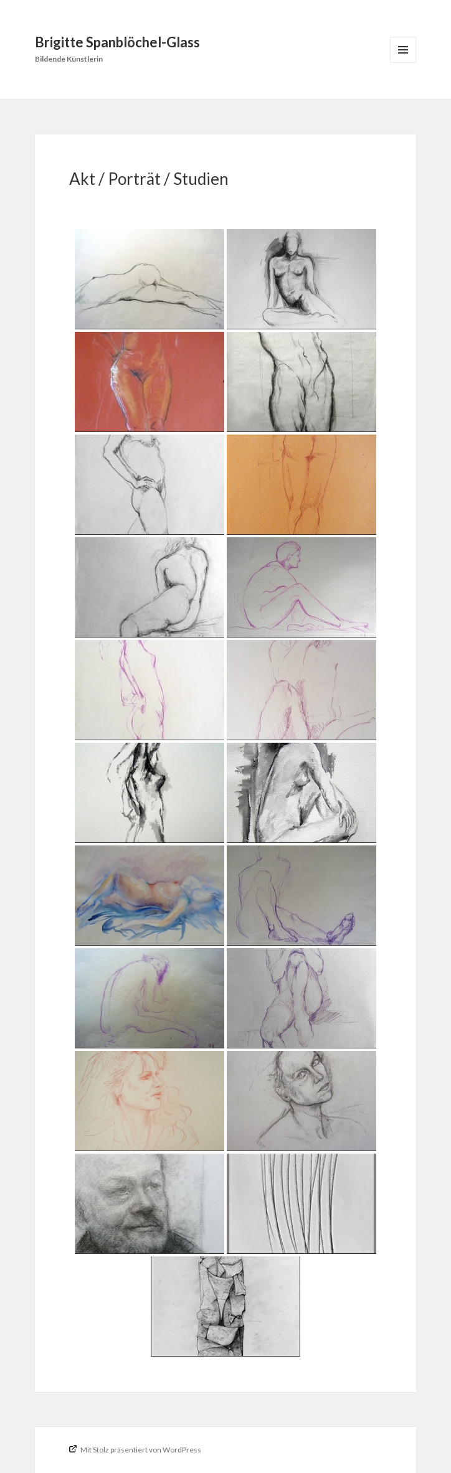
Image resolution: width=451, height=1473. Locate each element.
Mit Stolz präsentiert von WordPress (140, 1449)
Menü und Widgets (403, 62)
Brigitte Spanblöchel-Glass (117, 42)
